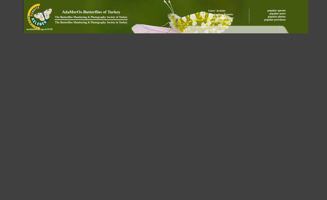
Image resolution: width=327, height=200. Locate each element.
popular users (278, 13)
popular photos (277, 16)
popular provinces (275, 19)
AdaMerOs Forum (219, 21)
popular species (276, 10)
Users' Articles (216, 10)
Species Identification (221, 17)
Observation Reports (220, 14)
